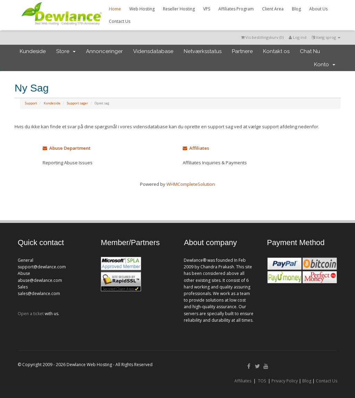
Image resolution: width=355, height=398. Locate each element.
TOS (262, 381)
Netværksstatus (203, 51)
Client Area (273, 9)
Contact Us (119, 21)
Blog (296, 9)
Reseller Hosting (179, 9)
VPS (206, 9)
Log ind (297, 37)
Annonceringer (104, 51)
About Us (318, 9)
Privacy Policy (284, 381)
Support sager (77, 103)
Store (66, 51)
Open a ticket (31, 314)
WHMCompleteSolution (190, 184)
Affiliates (196, 148)
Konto (324, 64)
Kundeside (33, 51)
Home (115, 9)
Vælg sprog (326, 37)
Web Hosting (142, 9)
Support (31, 103)
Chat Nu (310, 51)
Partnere (242, 51)
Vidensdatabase (153, 51)
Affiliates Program (236, 9)
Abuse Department (66, 148)
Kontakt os (276, 51)
